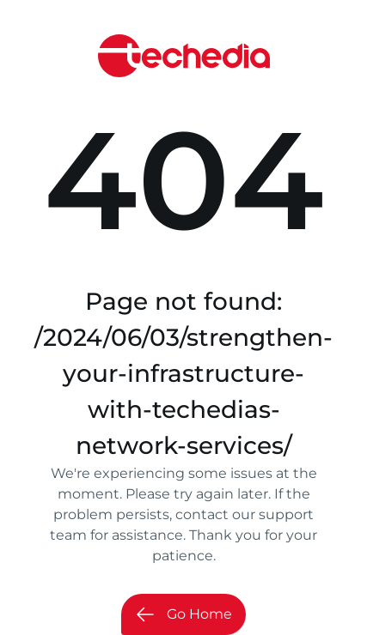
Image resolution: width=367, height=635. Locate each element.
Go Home (183, 614)
